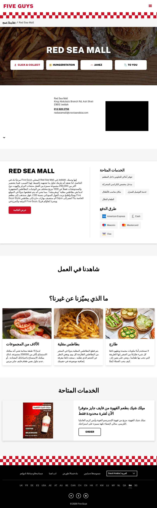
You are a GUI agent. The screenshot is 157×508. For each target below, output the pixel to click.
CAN (73, 485)
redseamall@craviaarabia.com (71, 112)
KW (101, 485)
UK (21, 485)
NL (118, 485)
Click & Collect (27, 64)
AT (55, 485)
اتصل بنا (52, 473)
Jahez (96, 64)
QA (124, 485)
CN (85, 485)
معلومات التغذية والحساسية (31, 473)
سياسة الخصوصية (92, 473)
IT (97, 485)
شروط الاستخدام (70, 473)
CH (79, 485)
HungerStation (62, 64)
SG (135, 485)
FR (26, 485)
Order (89, 431)
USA (44, 485)
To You (130, 64)
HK (91, 485)
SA (130, 485)
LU (107, 485)
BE (66, 485)
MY (113, 485)
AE (50, 485)
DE (32, 485)
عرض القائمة (19, 210)
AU (61, 485)
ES (37, 485)
